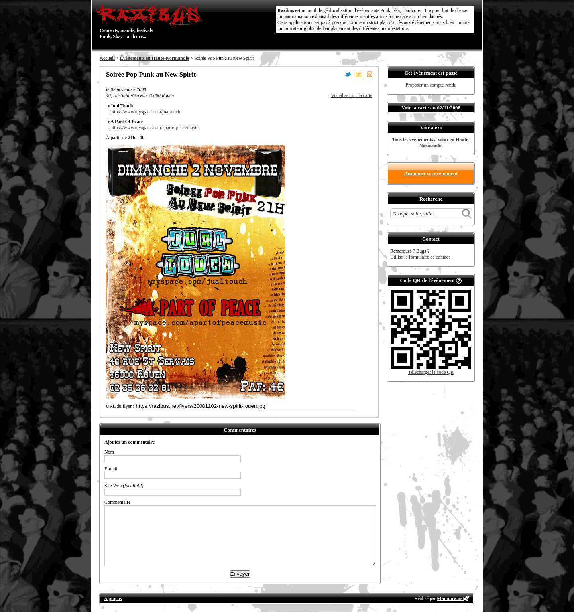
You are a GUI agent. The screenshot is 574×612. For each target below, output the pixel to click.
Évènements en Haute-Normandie (154, 58)
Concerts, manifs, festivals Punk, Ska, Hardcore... (151, 21)
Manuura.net (450, 598)
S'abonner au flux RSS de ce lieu (369, 74)
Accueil (107, 58)
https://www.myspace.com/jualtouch (145, 112)
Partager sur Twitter (348, 74)
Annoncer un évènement (431, 173)
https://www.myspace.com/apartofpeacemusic (154, 127)
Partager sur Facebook (337, 74)
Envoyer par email (359, 74)
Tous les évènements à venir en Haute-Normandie (431, 142)
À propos (113, 598)
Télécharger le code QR (431, 372)
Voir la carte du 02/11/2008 (430, 108)
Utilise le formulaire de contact (420, 257)
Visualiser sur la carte (351, 95)
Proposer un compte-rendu (430, 85)
